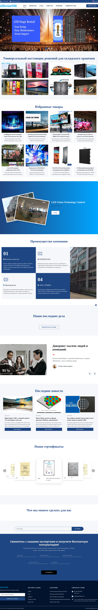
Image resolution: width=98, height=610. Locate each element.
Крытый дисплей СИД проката (57, 594)
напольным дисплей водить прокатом (58, 591)
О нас (41, 5)
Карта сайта (30, 602)
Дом (24, 5)
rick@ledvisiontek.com (15, 1)
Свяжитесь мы (70, 5)
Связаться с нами (32, 599)
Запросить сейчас (92, 5)
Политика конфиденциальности (92, 608)
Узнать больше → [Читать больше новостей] (17, 429)
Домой (29, 591)
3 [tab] (51, 48)
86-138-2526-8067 (78, 591)
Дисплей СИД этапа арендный (57, 596)
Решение (59, 5)
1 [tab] (46, 48)
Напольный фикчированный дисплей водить (60, 599)
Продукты (33, 5)
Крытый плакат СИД (54, 602)
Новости (49, 5)
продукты (30, 596)
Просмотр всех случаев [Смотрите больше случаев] (49, 327)
